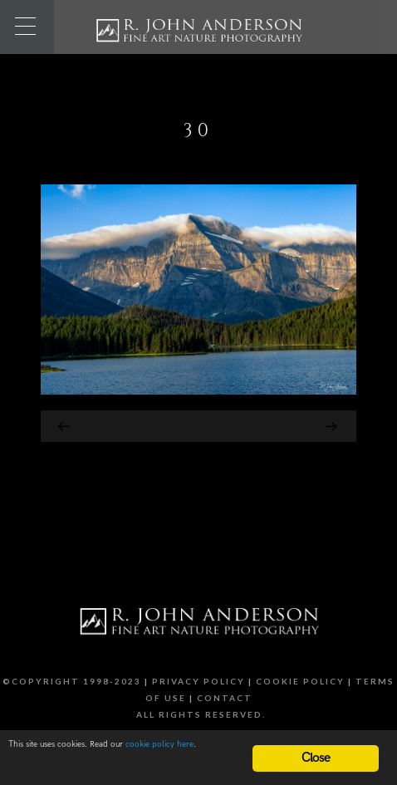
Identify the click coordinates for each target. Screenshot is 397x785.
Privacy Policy (198, 681)
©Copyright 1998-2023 (71, 681)
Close (316, 758)
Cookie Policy (300, 681)
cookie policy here (159, 744)
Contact (224, 698)
